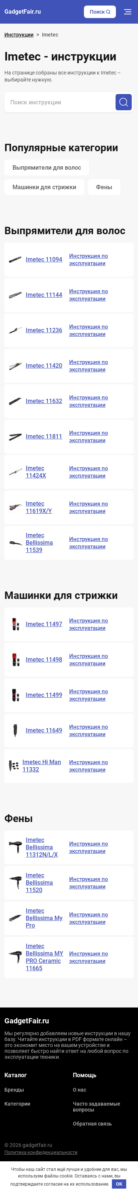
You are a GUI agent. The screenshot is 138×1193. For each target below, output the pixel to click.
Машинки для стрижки (44, 187)
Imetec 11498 (44, 659)
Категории (17, 1104)
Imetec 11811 (44, 436)
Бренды (14, 1090)
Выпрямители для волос (47, 167)
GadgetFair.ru (22, 12)
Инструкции (18, 35)
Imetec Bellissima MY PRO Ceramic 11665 (44, 957)
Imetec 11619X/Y (39, 507)
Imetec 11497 (44, 624)
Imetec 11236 (44, 330)
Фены (104, 187)
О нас (79, 1090)
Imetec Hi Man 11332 (41, 766)
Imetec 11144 (44, 294)
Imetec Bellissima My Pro (44, 918)
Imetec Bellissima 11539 (39, 543)
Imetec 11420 (44, 365)
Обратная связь (92, 1124)
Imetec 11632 (44, 401)
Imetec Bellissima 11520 (39, 883)
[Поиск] (124, 102)
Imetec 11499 (44, 694)
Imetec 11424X (36, 472)
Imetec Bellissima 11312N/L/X (42, 847)
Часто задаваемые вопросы (96, 1107)
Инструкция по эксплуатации (88, 260)
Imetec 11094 (44, 259)
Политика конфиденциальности (41, 1152)
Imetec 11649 (44, 730)
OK (119, 1184)
